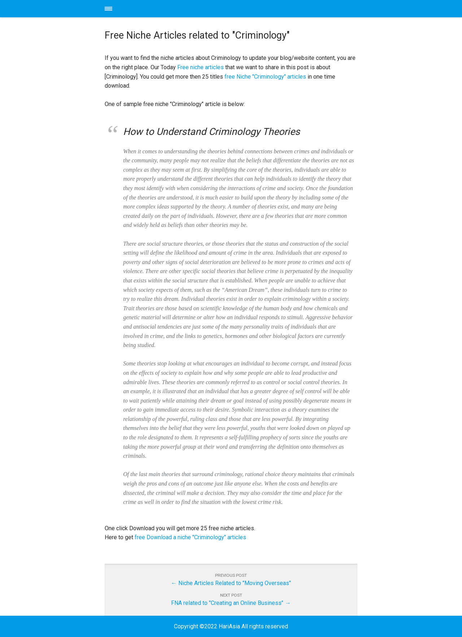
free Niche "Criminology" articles (265, 76)
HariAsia (231, 8)
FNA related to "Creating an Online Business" (227, 602)
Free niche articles (200, 67)
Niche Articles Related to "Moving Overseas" (234, 583)
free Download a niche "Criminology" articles (190, 537)
